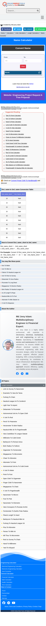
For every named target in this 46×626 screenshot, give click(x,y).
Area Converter (6, 571)
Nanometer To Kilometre (11, 503)
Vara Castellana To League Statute (15, 434)
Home (3, 33)
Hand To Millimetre (9, 544)
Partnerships (5, 593)
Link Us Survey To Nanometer (13, 389)
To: (25, 57)
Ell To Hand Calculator (12, 140)
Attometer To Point (9, 462)
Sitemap (4, 598)
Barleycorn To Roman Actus (12, 442)
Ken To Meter (6, 265)
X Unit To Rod (8, 417)
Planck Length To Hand (11, 515)
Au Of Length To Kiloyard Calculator (17, 155)
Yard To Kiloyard (8, 548)
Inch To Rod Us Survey (9, 276)
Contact (4, 596)
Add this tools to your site (23, 87)
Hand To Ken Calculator (13, 131)
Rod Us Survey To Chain (11, 539)
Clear (23, 66)
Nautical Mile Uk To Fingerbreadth (15, 430)
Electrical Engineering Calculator (12, 566)
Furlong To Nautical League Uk (14, 523)
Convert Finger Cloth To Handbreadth (24, 180)
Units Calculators (20, 33)
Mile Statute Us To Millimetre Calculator (18, 165)
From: (6, 57)
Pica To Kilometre (9, 527)
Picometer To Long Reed (9, 282)
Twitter (17, 29)
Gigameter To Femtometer (12, 450)
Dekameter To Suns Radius (10, 279)
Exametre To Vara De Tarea (12, 393)
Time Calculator (6, 585)
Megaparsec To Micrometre (12, 454)
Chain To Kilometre (9, 458)
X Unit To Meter (8, 470)
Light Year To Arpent (10, 405)
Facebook (6, 29)
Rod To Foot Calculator (13, 152)
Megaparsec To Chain (10, 487)
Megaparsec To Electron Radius (11, 286)
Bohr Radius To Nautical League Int (12, 289)
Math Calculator (6, 580)
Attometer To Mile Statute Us (10, 299)
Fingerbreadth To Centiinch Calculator (17, 146)
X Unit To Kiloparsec (8, 303)
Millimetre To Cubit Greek (12, 438)
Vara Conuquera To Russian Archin (15, 507)
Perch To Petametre (10, 421)
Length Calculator (23, 385)
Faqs (39, 606)
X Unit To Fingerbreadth (11, 491)
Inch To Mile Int (6, 269)
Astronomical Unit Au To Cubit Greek (15, 466)
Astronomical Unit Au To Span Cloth (15, 413)
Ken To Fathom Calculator (14, 118)
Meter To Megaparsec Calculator (16, 149)
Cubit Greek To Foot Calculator (15, 159)
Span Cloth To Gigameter (12, 478)
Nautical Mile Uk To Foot (9, 296)
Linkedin (28, 29)
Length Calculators (33, 33)
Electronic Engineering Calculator (12, 569)
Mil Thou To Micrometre (11, 535)
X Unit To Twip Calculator (13, 128)
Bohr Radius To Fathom (11, 446)
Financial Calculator (8, 577)
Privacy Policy (27, 606)
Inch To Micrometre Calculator (15, 134)
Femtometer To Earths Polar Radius (15, 511)
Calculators (10, 33)
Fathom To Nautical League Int (11, 272)
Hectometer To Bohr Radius (12, 425)
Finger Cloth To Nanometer (12, 482)
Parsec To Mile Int (9, 531)
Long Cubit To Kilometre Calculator (16, 125)
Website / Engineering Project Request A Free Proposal (23, 96)
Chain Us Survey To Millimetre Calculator (18, 137)
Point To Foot (7, 474)
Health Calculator (7, 582)
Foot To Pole (7, 499)
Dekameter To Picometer (11, 409)
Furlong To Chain (9, 397)
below (31, 84)
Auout (3, 590)
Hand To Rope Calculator (13, 122)
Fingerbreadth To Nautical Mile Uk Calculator (19, 168)
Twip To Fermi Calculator (13, 115)
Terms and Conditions (15, 606)
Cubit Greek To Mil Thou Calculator (16, 143)
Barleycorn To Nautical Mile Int (13, 519)
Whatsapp (40, 29)
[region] (22, 216)
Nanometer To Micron (10, 495)
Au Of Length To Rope (8, 293)
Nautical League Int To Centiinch (14, 401)
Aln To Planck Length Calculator (15, 162)
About (6, 606)
